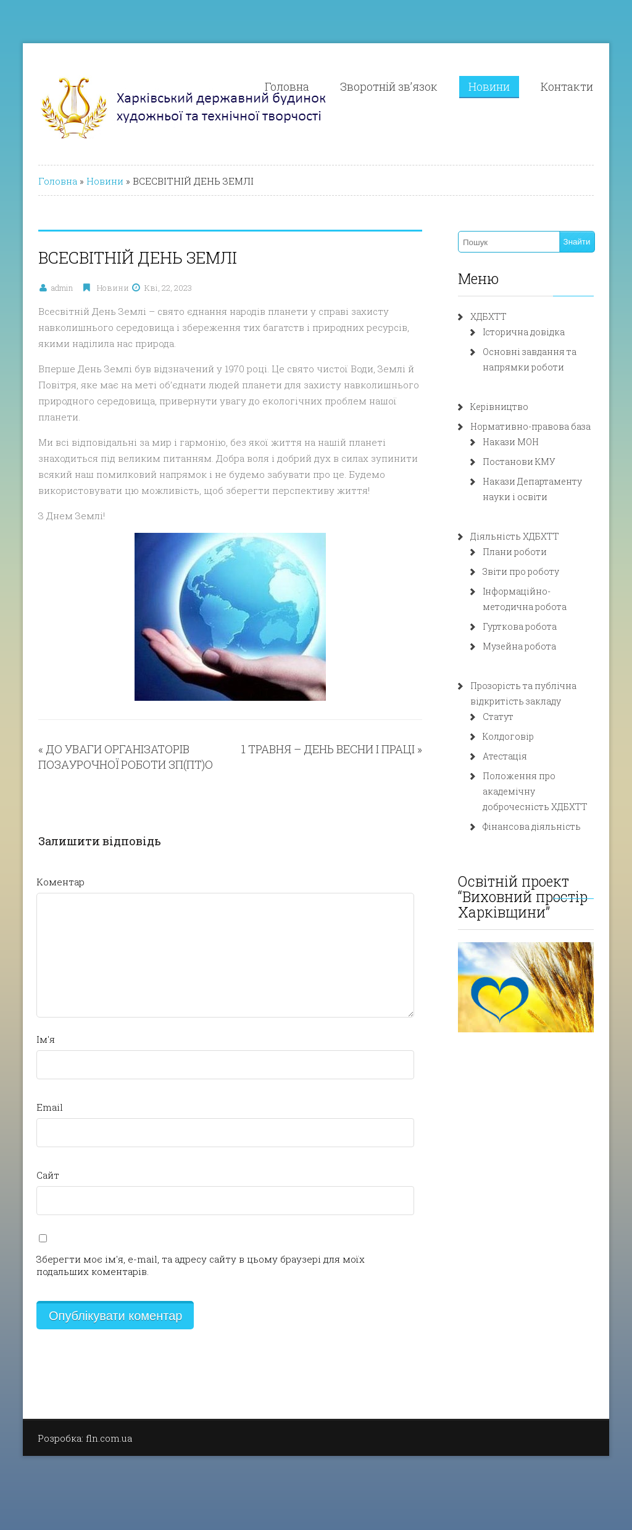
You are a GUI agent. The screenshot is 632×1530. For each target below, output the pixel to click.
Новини (489, 86)
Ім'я (45, 1039)
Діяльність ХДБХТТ (514, 536)
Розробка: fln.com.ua (85, 1438)
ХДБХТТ (488, 316)
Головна (287, 86)
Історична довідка (524, 332)
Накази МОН (511, 442)
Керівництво (499, 406)
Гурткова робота (520, 626)
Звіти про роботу (521, 571)
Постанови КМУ (519, 461)
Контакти (567, 86)
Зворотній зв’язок (389, 86)
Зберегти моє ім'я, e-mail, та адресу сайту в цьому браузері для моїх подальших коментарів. (200, 1265)
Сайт (47, 1175)
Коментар (60, 882)
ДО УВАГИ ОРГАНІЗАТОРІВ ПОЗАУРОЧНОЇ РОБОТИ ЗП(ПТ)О (125, 757)
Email (49, 1107)
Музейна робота (519, 646)
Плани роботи (515, 552)
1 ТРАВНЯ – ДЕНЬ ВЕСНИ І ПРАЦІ (328, 749)
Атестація (505, 756)
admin (62, 287)
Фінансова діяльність (532, 826)
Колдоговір (508, 736)
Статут (498, 716)
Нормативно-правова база (530, 426)
